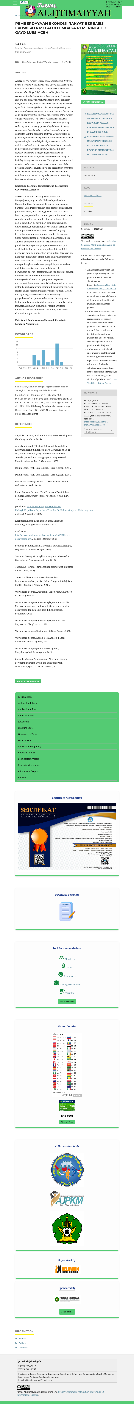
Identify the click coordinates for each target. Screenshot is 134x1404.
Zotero (67, 967)
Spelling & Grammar (67, 984)
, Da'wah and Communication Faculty (87, 1374)
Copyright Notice (26, 752)
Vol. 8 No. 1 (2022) (45, 15)
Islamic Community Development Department (50, 1374)
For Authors (20, 1343)
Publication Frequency (29, 746)
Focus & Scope (25, 696)
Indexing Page (25, 727)
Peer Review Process (28, 758)
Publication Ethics (27, 709)
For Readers (20, 1338)
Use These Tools (67, 1001)
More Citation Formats (94, 430)
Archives (29, 15)
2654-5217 (31, 1366)
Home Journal (67, 1312)
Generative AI (25, 740)
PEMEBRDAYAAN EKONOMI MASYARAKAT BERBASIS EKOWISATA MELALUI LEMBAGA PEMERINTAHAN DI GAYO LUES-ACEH (100, 122)
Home (18, 15)
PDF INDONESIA (94, 102)
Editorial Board (26, 715)
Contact (22, 777)
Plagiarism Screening (29, 765)
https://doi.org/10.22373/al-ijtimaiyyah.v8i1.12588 (46, 62)
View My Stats (67, 1122)
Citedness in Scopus (28, 771)
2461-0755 (31, 1369)
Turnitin (67, 992)
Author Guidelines (27, 703)
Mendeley (67, 959)
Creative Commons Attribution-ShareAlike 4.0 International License (98, 245)
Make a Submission (28, 681)
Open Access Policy (27, 734)
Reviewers (23, 721)
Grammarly (67, 976)
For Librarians (21, 1347)
